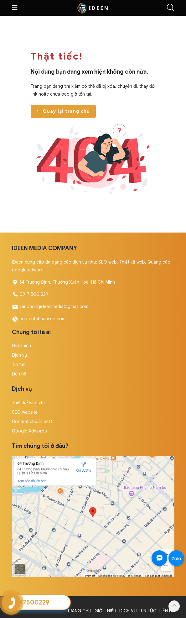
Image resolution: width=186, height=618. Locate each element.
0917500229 (30, 602)
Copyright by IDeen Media (38, 603)
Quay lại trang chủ (63, 111)
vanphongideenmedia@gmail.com (53, 306)
